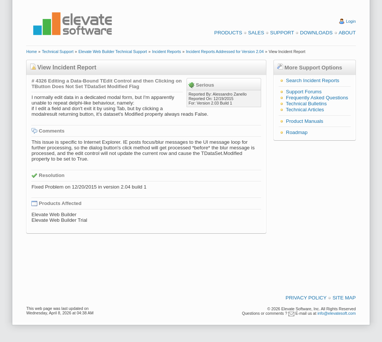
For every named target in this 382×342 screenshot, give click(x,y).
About (347, 32)
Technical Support (57, 51)
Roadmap (297, 132)
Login (351, 21)
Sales (256, 32)
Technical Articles (305, 109)
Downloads (316, 32)
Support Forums (304, 91)
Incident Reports (166, 51)
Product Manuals (304, 121)
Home (31, 51)
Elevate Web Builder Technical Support (112, 51)
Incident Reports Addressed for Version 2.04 (225, 51)
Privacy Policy (306, 298)
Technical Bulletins (306, 103)
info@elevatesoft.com (336, 313)
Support (282, 32)
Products (228, 32)
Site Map (344, 298)
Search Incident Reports (312, 80)
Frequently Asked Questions (317, 97)
